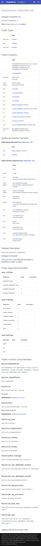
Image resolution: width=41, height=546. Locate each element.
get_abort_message (18, 190)
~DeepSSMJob (16, 73)
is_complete (16, 215)
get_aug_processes (17, 120)
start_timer (16, 196)
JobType (14, 39)
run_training (15, 96)
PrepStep (14, 43)
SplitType (14, 47)
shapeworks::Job (15, 24)
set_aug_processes (17, 116)
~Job (14, 173)
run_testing (15, 100)
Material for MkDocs (12, 544)
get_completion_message (20, 183)
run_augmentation (17, 93)
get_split (14, 128)
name (13, 83)
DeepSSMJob (16, 64)
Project (30, 64)
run (13, 77)
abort (14, 221)
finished (14, 154)
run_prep (14, 88)
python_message (16, 104)
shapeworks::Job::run (18, 397)
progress (14, 150)
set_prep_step (16, 124)
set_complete (16, 210)
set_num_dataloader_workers (20, 108)
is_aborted (15, 227)
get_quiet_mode (17, 239)
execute (15, 177)
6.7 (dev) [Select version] (21, 2)
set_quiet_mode (17, 233)
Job (14, 169)
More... (20, 17)
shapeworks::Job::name (19, 414)
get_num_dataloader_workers (20, 112)
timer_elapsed (16, 202)
